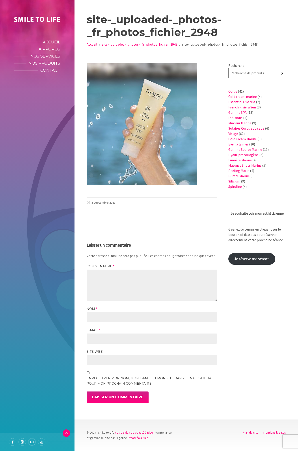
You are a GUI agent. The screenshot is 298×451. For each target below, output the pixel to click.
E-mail (93, 330)
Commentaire (100, 266)
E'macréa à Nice (138, 438)
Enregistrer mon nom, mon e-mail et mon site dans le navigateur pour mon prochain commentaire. (149, 381)
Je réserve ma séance (252, 258)
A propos (49, 49)
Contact (50, 70)
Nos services (45, 56)
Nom (92, 309)
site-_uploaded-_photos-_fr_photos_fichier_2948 (139, 44)
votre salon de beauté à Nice (134, 432)
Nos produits (44, 63)
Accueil (51, 42)
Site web (95, 352)
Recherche (236, 65)
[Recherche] (282, 73)
